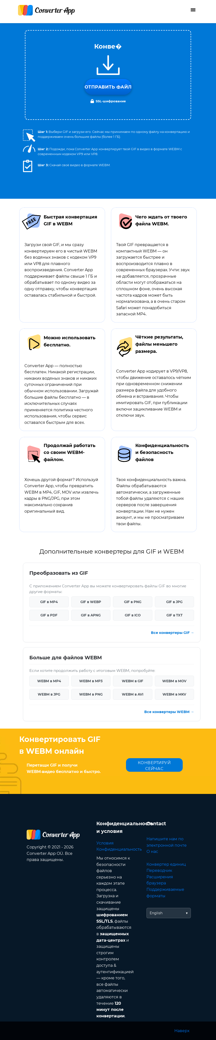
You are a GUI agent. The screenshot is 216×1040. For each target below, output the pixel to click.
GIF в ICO (133, 615)
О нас (152, 851)
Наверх (181, 1030)
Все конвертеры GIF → (172, 632)
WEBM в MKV (174, 694)
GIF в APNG (91, 615)
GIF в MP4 (49, 602)
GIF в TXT (174, 615)
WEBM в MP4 (49, 681)
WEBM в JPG (49, 694)
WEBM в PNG (91, 694)
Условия (105, 843)
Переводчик (159, 870)
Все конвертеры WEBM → (169, 712)
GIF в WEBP (90, 602)
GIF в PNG (132, 602)
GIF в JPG (174, 602)
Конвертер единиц (166, 864)
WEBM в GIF (132, 681)
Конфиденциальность (119, 849)
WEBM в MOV (174, 681)
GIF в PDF (48, 615)
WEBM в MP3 (91, 681)
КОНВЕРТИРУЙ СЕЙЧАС (154, 765)
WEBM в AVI (132, 694)
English (156, 913)
